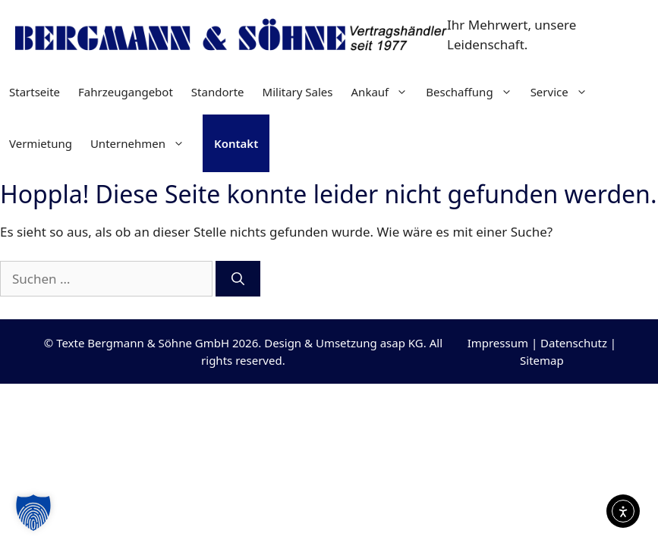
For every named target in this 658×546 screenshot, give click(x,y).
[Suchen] (238, 279)
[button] (33, 512)
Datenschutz (573, 342)
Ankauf (384, 92)
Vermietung (40, 143)
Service (563, 92)
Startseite (34, 91)
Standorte (217, 91)
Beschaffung (473, 92)
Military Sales (298, 91)
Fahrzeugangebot (125, 91)
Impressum (498, 342)
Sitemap (542, 360)
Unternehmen (142, 143)
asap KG (401, 342)
